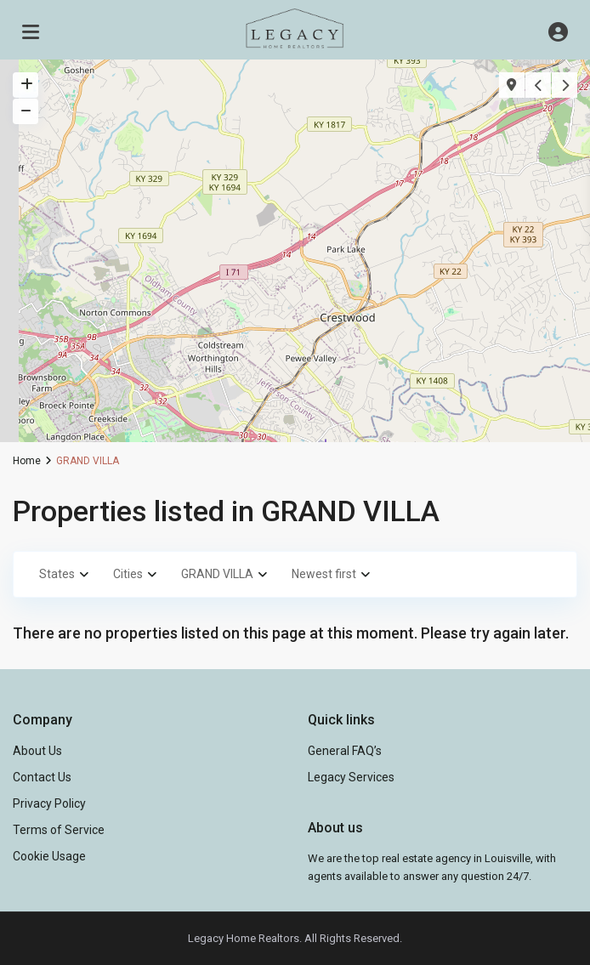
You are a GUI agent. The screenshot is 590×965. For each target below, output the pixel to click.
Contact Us (42, 777)
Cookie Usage (49, 856)
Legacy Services (351, 777)
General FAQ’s (345, 751)
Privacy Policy (49, 803)
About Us (37, 751)
